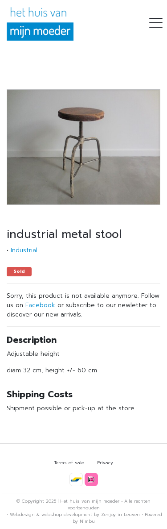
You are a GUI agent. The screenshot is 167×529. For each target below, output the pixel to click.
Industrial (24, 250)
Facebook (40, 305)
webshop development (66, 514)
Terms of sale (69, 462)
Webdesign (22, 514)
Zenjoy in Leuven (120, 514)
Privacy (105, 462)
